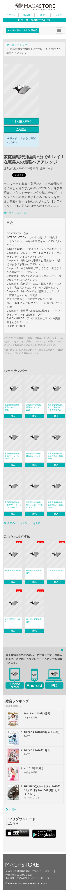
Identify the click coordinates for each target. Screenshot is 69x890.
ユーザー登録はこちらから (34, 20)
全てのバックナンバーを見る (22, 523)
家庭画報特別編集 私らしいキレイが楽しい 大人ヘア (34, 504)
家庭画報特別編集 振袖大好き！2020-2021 (56, 504)
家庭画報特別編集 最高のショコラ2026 (12, 407)
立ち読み (21, 129)
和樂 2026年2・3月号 (12, 620)
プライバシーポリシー (43, 871)
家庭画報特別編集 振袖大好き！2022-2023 (56, 456)
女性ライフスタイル (15, 212)
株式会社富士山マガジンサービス (33, 878)
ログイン (10, 15)
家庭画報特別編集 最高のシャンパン (33, 454)
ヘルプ (58, 15)
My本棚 (26, 15)
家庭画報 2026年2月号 (33, 571)
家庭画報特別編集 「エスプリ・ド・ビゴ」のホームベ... (13, 504)
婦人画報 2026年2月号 (33, 620)
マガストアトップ (16, 45)
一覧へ (11, 809)
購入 (13, 416)
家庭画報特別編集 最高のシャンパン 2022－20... (12, 456)
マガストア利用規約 (15, 871)
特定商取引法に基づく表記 (19, 874)
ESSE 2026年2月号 (13, 570)
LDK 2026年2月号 (55, 570)
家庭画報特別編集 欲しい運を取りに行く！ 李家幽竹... (56, 407)
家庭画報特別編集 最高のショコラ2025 (33, 407)
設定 (42, 15)
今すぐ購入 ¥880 (21, 121)
